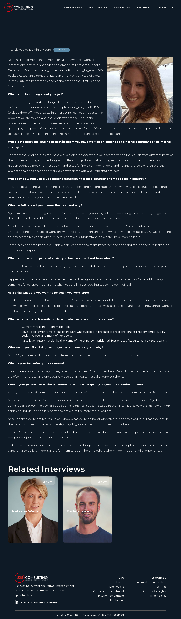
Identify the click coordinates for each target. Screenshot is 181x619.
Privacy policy (157, 595)
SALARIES (142, 7)
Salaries (161, 586)
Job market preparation (151, 582)
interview (61, 49)
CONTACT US (164, 7)
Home (120, 582)
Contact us (117, 600)
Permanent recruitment (108, 591)
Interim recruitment (111, 595)
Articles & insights (154, 591)
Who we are (116, 586)
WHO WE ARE (73, 7)
